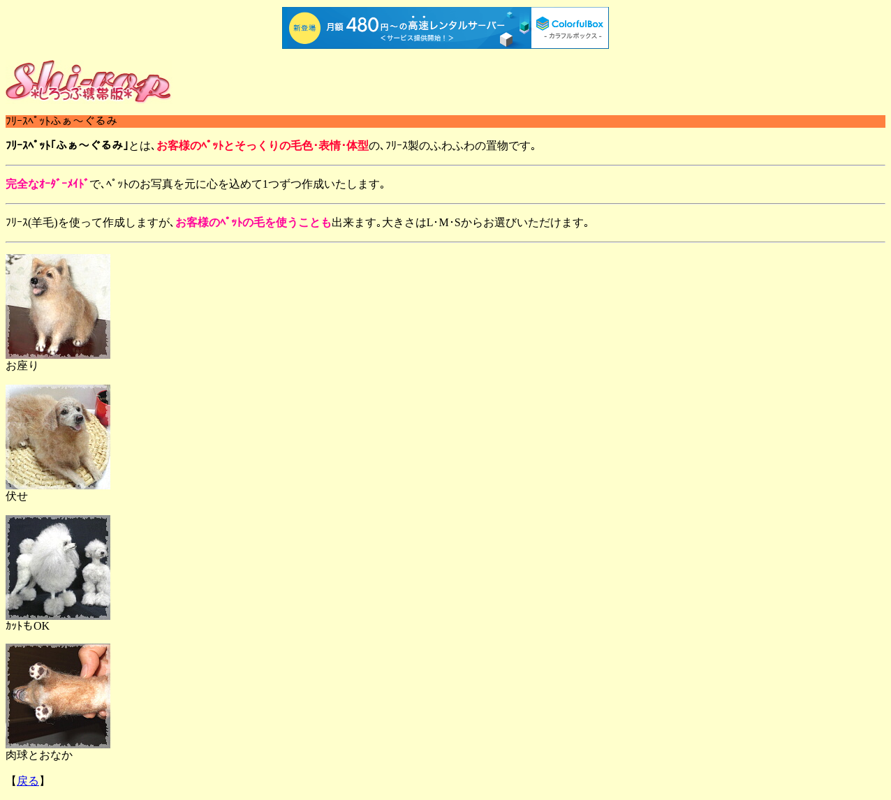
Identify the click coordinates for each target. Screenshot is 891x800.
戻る (28, 781)
